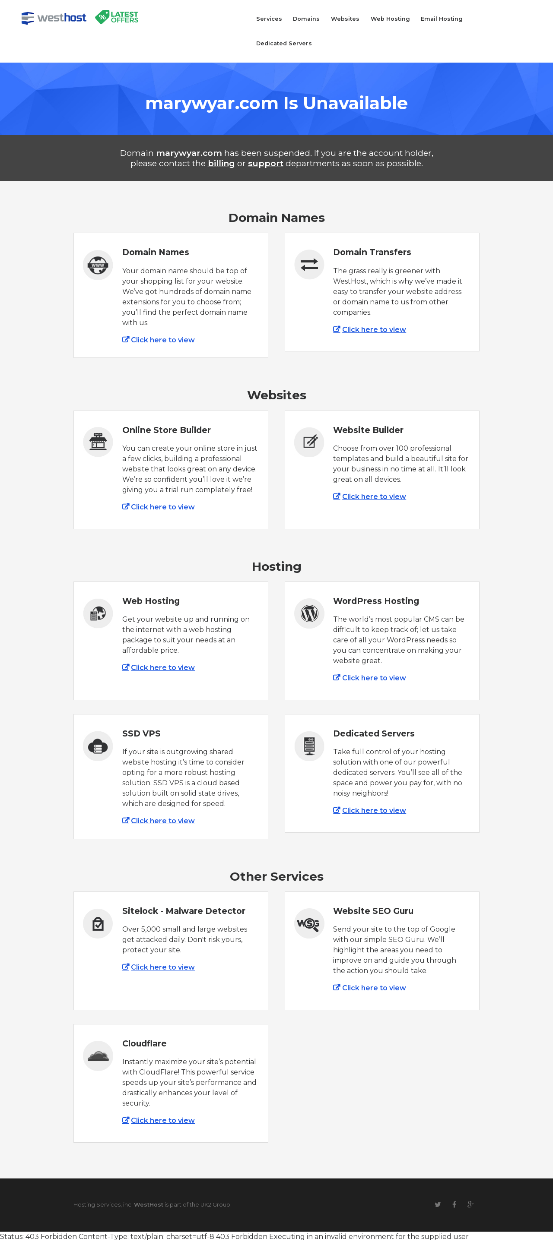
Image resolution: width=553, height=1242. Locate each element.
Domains (306, 19)
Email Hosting (442, 19)
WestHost (148, 1204)
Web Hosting (390, 19)
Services (269, 19)
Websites (345, 19)
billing (221, 163)
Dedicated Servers (284, 43)
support (265, 163)
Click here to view (163, 340)
